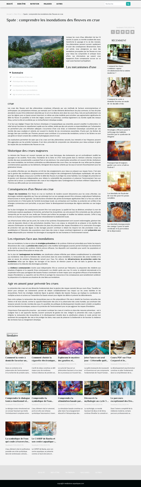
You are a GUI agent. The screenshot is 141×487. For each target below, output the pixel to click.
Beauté (10, 4)
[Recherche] (115, 4)
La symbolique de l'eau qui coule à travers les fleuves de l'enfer (16, 441)
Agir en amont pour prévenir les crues (26, 94)
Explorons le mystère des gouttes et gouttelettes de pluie (68, 360)
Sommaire (17, 72)
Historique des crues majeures (23, 81)
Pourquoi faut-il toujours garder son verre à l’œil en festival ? (118, 165)
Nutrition (34, 4)
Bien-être (21, 4)
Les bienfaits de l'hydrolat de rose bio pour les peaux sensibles (118, 195)
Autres (59, 4)
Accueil (9, 14)
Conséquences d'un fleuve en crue (25, 86)
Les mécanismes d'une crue (22, 77)
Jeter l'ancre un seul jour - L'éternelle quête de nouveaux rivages (96, 360)
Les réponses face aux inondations (25, 90)
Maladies (48, 4)
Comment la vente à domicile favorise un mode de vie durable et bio (118, 101)
